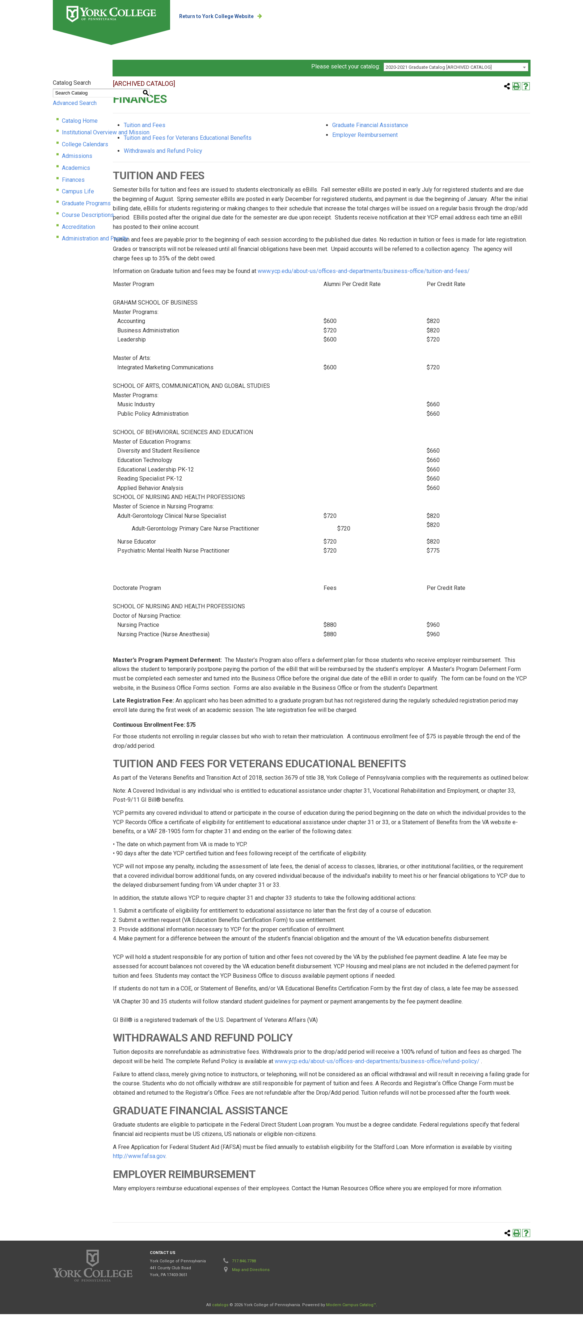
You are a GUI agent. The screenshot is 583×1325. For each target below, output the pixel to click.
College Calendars (41, 153)
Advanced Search (31, 112)
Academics (32, 177)
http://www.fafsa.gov (182, 1167)
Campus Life (34, 200)
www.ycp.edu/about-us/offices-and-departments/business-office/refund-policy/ (420, 1072)
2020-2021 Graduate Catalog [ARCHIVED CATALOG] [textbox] (482, 76)
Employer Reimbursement (409, 146)
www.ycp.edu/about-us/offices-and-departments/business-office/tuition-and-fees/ (407, 282)
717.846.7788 (244, 1272)
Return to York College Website (237, 16)
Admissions (33, 165)
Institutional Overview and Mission (62, 141)
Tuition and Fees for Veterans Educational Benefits (231, 149)
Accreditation (34, 236)
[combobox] (499, 76)
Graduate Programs (42, 212)
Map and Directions (251, 1280)
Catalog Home (36, 130)
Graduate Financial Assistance (414, 136)
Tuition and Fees (188, 136)
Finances (29, 189)
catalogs (220, 1316)
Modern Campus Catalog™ (351, 1316)
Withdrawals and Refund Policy (206, 161)
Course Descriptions (44, 224)
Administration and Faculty (51, 248)
